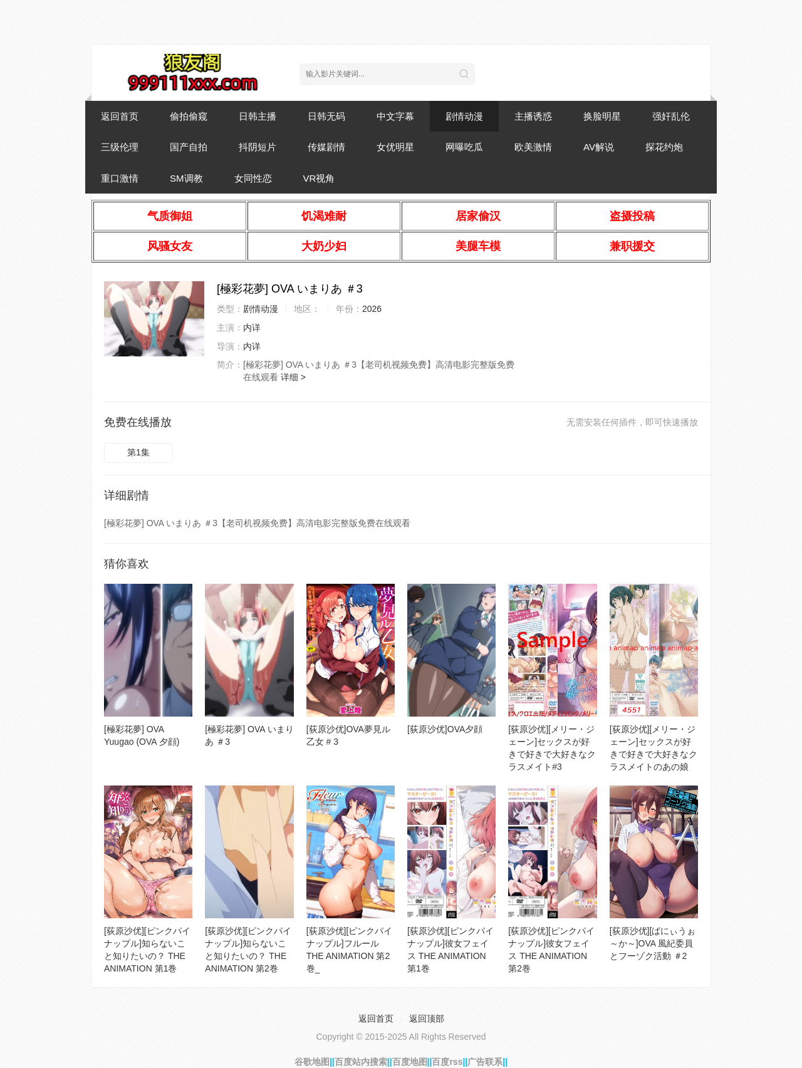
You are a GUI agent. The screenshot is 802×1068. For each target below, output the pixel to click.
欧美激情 (533, 147)
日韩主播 (257, 116)
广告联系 (485, 1062)
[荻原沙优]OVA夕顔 (444, 729)
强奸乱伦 (671, 116)
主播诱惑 (533, 116)
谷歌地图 (312, 1062)
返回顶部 (426, 1019)
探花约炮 (664, 147)
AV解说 (598, 147)
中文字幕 (395, 116)
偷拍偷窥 (188, 116)
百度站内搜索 (361, 1062)
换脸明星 (602, 116)
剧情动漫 (464, 116)
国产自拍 (188, 147)
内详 (252, 328)
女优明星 (395, 147)
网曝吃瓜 (464, 147)
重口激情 (119, 178)
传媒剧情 (326, 147)
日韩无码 (326, 116)
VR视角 (319, 178)
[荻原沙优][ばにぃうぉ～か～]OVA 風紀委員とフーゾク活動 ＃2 (653, 943)
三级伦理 (119, 147)
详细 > (293, 377)
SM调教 (186, 178)
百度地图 (409, 1062)
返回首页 (119, 116)
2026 (372, 309)
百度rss (447, 1062)
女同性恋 (253, 178)
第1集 (138, 452)
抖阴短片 (257, 147)
